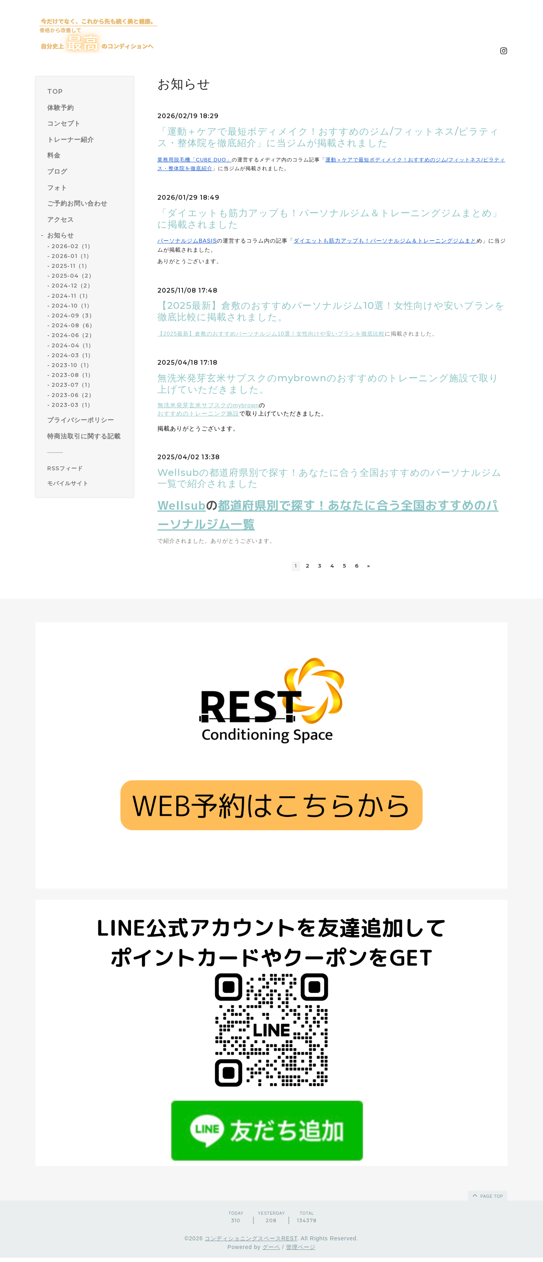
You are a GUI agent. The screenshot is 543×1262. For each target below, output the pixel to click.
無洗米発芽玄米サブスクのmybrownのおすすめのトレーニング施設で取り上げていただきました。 (328, 383)
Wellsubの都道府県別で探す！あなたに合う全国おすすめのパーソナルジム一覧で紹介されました (329, 478)
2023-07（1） (72, 384)
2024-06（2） (73, 335)
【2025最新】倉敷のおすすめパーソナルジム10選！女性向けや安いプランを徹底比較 (271, 333)
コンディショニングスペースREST (251, 1243)
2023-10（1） (72, 365)
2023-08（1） (73, 375)
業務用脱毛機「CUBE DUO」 (194, 160)
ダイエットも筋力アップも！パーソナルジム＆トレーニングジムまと (385, 241)
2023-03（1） (72, 404)
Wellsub (181, 505)
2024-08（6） (73, 325)
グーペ (271, 1252)
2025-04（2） (73, 275)
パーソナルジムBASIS (187, 241)
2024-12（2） (72, 285)
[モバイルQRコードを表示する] (87, 483)
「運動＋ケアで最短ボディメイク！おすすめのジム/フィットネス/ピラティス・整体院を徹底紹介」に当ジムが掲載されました (328, 137)
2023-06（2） (73, 395)
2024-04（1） (73, 345)
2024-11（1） (71, 295)
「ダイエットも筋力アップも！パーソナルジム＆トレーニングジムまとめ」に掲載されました (329, 218)
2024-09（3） (73, 315)
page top (487, 1199)
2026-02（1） (72, 246)
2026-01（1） (72, 256)
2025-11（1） (71, 265)
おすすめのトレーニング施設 (198, 413)
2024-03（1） (73, 355)
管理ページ (301, 1252)
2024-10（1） (72, 305)
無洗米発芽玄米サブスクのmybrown (208, 405)
